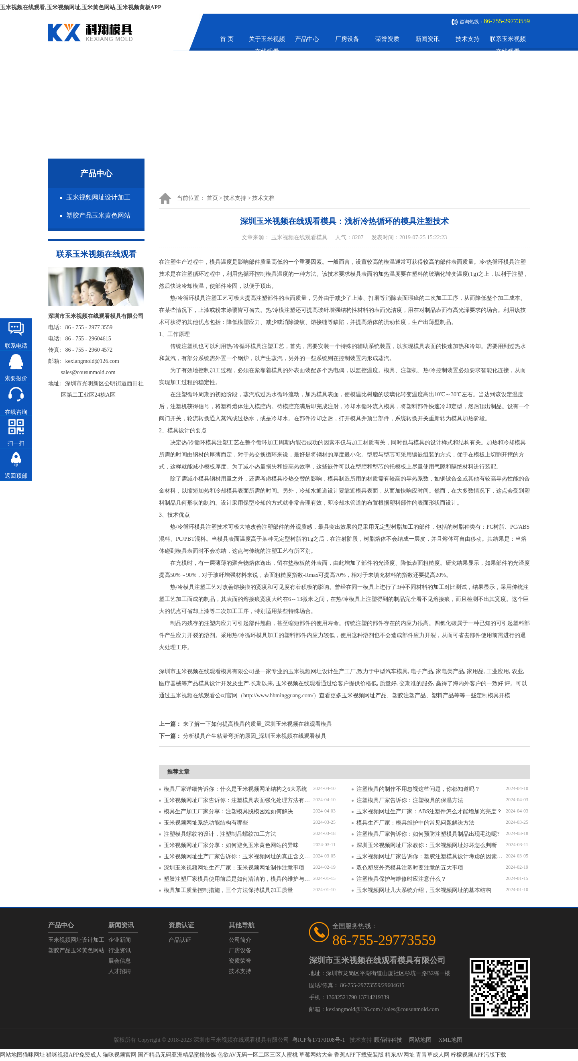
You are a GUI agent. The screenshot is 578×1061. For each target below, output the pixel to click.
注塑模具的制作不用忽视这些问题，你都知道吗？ (418, 789)
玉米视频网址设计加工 (98, 197)
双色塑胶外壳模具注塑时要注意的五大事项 (409, 868)
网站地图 (420, 1040)
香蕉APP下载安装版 (359, 1055)
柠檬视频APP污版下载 (478, 1055)
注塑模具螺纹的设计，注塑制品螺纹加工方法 (220, 834)
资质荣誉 (240, 961)
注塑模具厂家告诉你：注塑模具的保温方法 (409, 800)
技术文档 (263, 198)
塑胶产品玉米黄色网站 (98, 215)
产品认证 (180, 940)
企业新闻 (119, 940)
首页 (212, 198)
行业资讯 (119, 950)
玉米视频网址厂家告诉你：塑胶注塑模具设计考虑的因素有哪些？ (431, 856)
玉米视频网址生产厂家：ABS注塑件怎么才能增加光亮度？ (429, 811)
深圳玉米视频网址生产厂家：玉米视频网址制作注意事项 (234, 868)
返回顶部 (16, 476)
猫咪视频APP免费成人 (74, 1055)
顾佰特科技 (388, 1040)
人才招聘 (119, 971)
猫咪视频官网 (119, 1055)
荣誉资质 (387, 39)
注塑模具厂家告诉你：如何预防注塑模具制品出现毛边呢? (427, 834)
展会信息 (119, 961)
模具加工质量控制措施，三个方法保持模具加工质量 (228, 890)
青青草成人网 (433, 1055)
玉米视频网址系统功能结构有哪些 (206, 823)
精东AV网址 (400, 1055)
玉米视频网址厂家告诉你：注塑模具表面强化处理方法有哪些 (238, 800)
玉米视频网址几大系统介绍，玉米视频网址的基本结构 (423, 890)
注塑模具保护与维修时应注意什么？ (401, 879)
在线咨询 (16, 412)
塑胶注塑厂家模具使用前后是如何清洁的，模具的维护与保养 (238, 879)
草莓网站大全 (316, 1055)
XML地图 (450, 1040)
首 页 (227, 39)
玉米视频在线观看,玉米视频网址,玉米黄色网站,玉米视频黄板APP (80, 7)
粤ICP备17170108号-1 (318, 1040)
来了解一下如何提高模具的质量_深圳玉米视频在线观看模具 (257, 724)
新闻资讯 (427, 39)
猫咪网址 (33, 1055)
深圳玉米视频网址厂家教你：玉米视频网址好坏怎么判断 (426, 845)
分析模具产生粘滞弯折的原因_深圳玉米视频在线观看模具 (254, 736)
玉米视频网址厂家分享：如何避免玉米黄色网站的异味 (231, 845)
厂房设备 (347, 39)
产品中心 (307, 39)
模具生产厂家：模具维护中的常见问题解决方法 (415, 823)
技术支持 (468, 39)
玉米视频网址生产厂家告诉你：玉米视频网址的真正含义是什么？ (238, 856)
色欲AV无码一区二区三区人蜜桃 (258, 1055)
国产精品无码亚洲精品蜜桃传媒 (177, 1055)
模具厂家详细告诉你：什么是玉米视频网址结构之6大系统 (235, 789)
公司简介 (240, 940)
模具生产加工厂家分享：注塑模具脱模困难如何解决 (228, 811)
